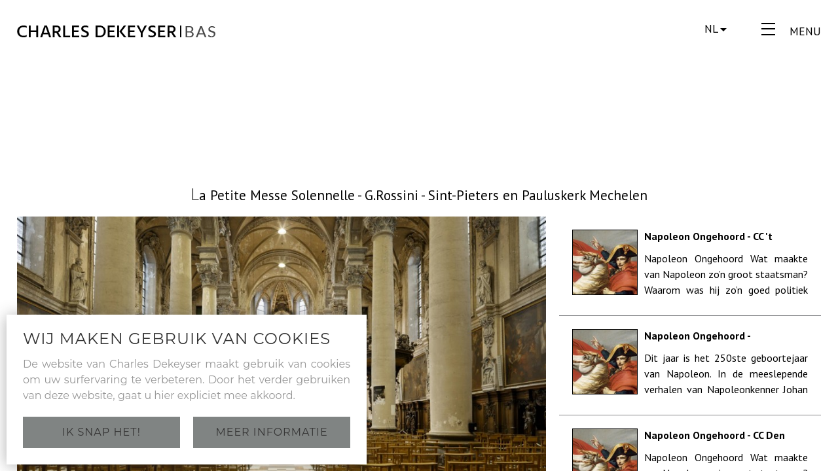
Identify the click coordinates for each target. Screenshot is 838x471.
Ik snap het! (101, 432)
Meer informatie (271, 432)
